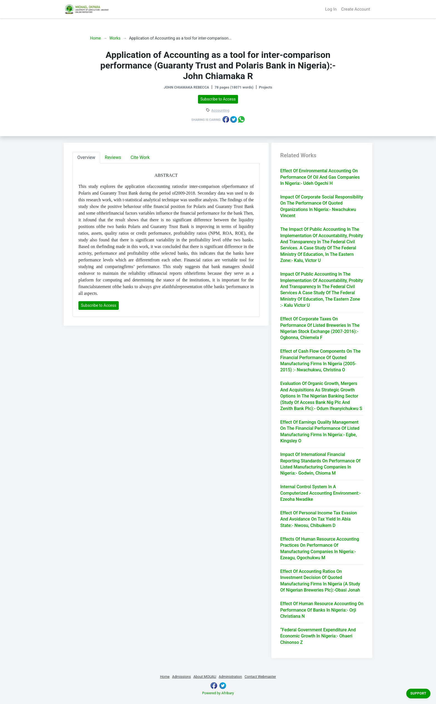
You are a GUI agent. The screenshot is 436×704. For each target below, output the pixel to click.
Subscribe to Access (218, 99)
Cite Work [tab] (140, 157)
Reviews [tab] (113, 157)
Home (95, 38)
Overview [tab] (86, 157)
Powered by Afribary (218, 693)
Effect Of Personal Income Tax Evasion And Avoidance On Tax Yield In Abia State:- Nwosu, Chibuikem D (318, 519)
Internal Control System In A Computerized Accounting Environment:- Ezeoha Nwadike (320, 493)
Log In (331, 9)
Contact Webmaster (260, 676)
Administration (230, 676)
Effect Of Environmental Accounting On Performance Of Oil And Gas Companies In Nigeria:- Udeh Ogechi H (320, 177)
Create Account (355, 9)
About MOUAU (204, 676)
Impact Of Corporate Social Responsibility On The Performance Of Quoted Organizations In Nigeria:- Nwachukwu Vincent (321, 206)
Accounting (220, 110)
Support (418, 693)
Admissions (181, 676)
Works (114, 38)
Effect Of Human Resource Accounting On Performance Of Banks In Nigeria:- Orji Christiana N (321, 610)
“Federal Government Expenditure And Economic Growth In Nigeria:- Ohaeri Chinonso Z (318, 636)
